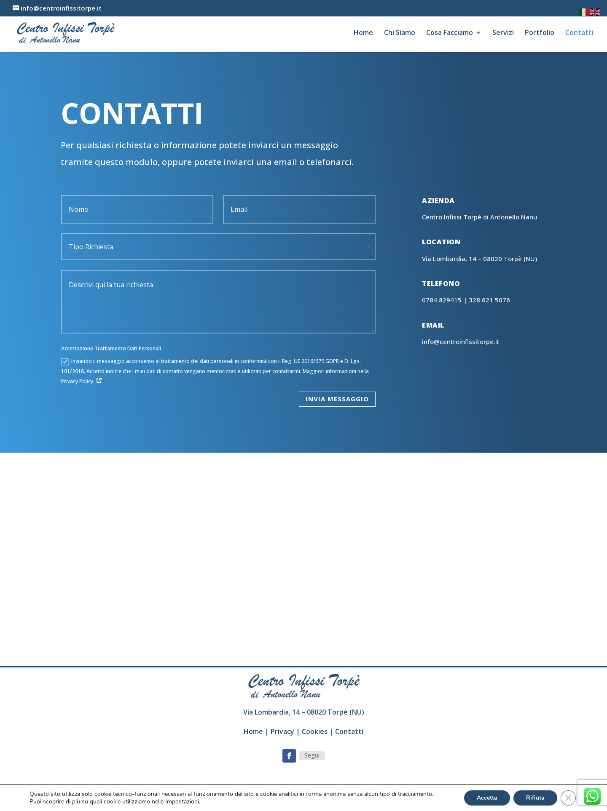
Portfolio (539, 33)
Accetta (487, 798)
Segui (312, 755)
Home (363, 33)
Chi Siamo (399, 33)
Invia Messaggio (337, 399)
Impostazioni (182, 802)
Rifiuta (535, 798)
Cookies (315, 731)
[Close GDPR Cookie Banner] (568, 798)
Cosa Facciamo (449, 33)
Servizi (503, 33)
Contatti (579, 33)
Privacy (282, 731)
